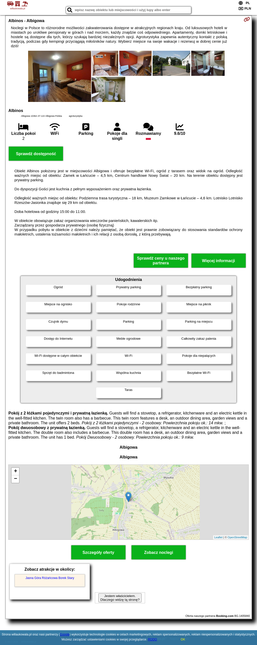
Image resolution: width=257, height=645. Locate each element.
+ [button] (15, 471)
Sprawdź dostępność (36, 154)
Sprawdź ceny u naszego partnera (160, 260)
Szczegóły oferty (98, 552)
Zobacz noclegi (158, 552)
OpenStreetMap (237, 537)
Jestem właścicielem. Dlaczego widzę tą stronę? (120, 598)
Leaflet (218, 537)
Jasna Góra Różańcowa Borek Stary (49, 578)
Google (65, 634)
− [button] (15, 479)
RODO (152, 639)
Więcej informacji (218, 261)
